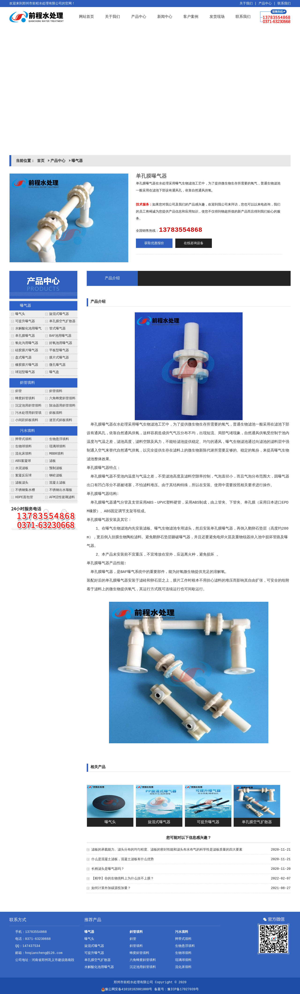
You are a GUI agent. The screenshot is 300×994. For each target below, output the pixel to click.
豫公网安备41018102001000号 (126, 989)
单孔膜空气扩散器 (62, 321)
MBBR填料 (56, 454)
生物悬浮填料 (59, 439)
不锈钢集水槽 (25, 490)
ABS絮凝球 (23, 461)
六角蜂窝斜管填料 (62, 398)
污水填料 (27, 431)
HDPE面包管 (24, 497)
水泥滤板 (21, 468)
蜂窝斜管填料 (25, 398)
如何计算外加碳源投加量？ (111, 888)
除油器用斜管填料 (62, 405)
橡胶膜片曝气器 (26, 365)
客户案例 (190, 17)
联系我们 (284, 3)
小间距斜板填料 (26, 420)
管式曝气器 (57, 328)
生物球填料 (23, 446)
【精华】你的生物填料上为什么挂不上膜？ (122, 878)
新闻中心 (164, 17)
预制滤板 (55, 468)
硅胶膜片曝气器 (26, 350)
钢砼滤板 (55, 475)
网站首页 (86, 17)
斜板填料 (55, 413)
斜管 (18, 391)
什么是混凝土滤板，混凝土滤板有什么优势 (122, 859)
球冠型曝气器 (25, 372)
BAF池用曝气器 (60, 336)
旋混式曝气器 (59, 314)
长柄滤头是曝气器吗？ (107, 869)
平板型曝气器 (59, 350)
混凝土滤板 (57, 483)
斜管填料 (27, 383)
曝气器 (77, 161)
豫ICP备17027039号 (183, 989)
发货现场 (217, 17)
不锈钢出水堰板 (60, 490)
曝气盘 (54, 372)
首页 (41, 161)
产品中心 (265, 3)
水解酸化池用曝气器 (99, 967)
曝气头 (20, 314)
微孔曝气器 (57, 365)
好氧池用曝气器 (60, 343)
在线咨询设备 (193, 243)
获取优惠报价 (154, 243)
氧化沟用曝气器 (26, 343)
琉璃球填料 (57, 446)
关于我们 (246, 3)
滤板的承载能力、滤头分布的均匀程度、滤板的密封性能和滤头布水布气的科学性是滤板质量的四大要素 (166, 850)
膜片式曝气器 (59, 357)
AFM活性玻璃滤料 (62, 497)
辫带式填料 (23, 439)
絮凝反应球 (23, 475)
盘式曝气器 (23, 357)
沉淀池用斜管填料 (28, 405)
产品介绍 (112, 278)
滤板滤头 (21, 483)
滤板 (52, 461)
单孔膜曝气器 (25, 336)
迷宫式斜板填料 (60, 420)
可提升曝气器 (25, 321)
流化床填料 (23, 454)
